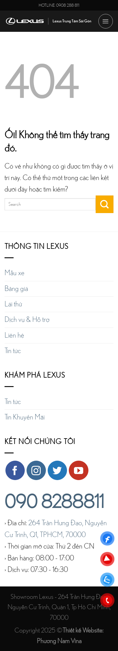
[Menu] (105, 21)
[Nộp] (104, 204)
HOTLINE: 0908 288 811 (59, 5)
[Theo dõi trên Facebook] (15, 470)
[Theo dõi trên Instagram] (36, 470)
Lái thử (13, 304)
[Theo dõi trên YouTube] (78, 470)
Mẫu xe (14, 273)
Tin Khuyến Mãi (25, 417)
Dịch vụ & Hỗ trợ (27, 319)
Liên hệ (14, 335)
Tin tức (13, 351)
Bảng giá (16, 288)
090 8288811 (54, 502)
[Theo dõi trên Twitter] (57, 470)
